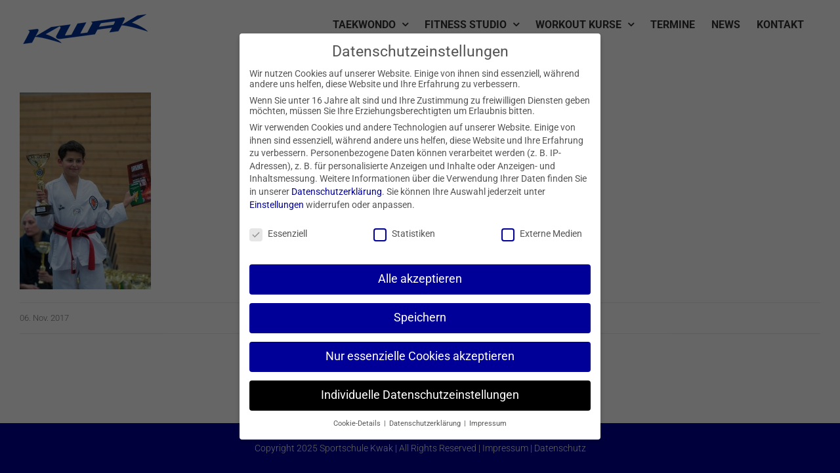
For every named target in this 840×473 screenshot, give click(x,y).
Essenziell (278, 233)
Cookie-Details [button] (358, 423)
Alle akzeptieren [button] (420, 278)
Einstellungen (276, 204)
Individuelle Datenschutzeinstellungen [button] (420, 394)
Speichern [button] (420, 317)
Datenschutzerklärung (336, 191)
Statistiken (404, 233)
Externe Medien (541, 233)
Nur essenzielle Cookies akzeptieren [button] (420, 356)
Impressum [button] (488, 423)
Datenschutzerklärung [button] (426, 423)
